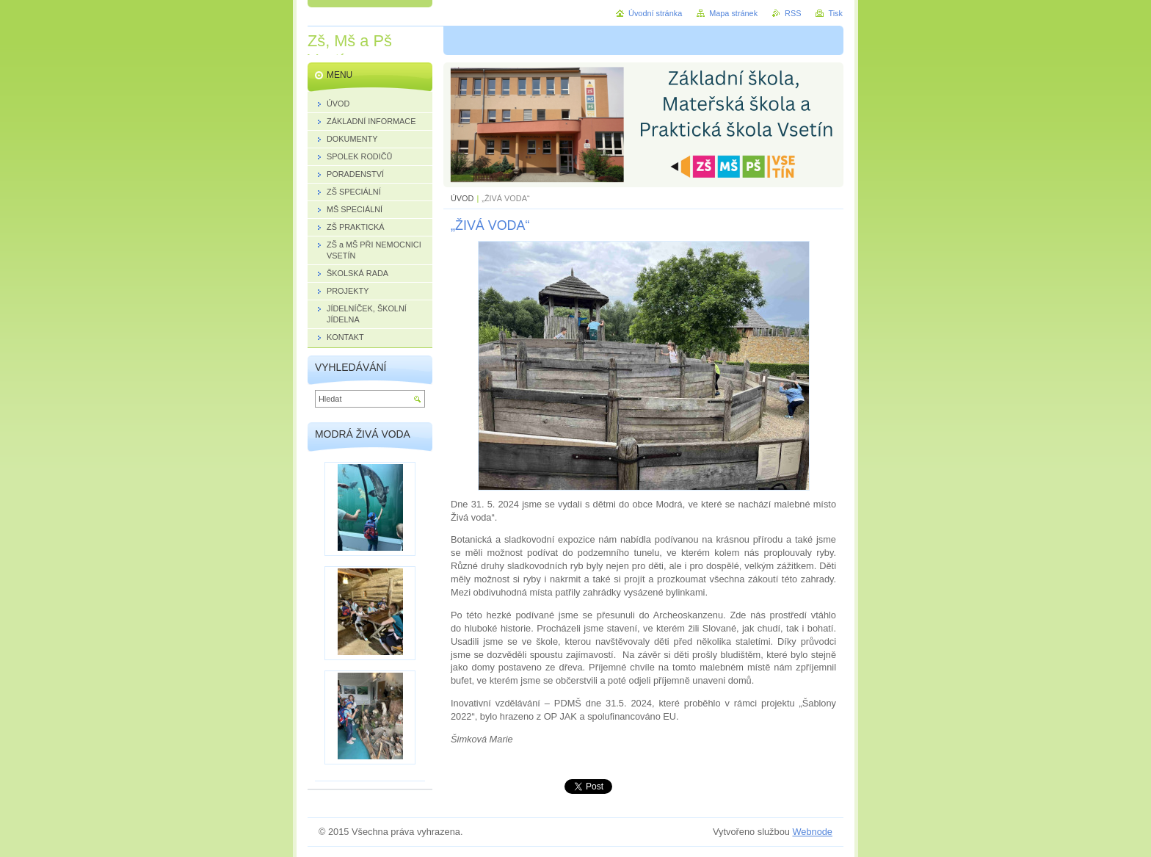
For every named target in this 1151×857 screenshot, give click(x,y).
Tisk (835, 13)
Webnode (812, 831)
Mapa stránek (733, 13)
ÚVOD (462, 198)
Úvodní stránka (655, 13)
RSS (793, 13)
